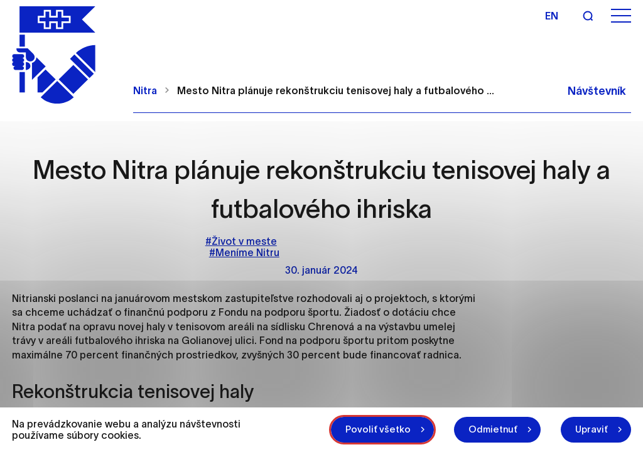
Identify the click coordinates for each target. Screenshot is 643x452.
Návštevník (597, 91)
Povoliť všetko (378, 429)
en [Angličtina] (551, 15)
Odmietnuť (492, 429)
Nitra (145, 90)
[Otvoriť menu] (621, 16)
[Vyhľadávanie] (587, 15)
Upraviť (591, 429)
